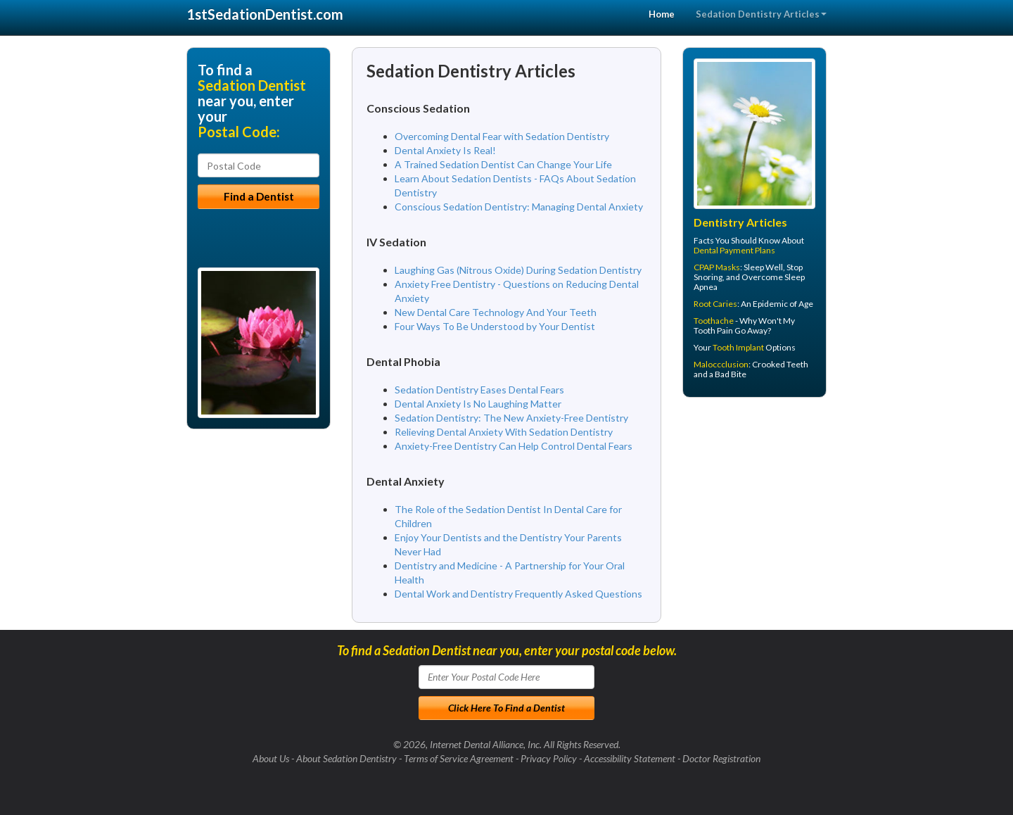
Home (662, 14)
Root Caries (715, 303)
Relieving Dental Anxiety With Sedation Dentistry (504, 432)
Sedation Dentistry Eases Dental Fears (479, 390)
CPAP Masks (717, 267)
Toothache (714, 320)
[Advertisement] (754, 517)
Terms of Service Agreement (459, 758)
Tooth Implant (738, 347)
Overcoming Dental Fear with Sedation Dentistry (502, 136)
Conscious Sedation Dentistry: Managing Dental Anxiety (519, 207)
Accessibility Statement (629, 758)
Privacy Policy (549, 758)
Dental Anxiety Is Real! (445, 150)
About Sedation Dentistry (346, 758)
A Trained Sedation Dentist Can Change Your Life (503, 164)
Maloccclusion (721, 364)
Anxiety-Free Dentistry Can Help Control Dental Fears (513, 446)
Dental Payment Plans (734, 250)
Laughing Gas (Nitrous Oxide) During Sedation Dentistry (518, 270)
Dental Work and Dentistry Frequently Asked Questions (518, 594)
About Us (271, 758)
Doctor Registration (721, 758)
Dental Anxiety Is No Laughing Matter (478, 404)
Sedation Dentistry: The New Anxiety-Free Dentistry (511, 418)
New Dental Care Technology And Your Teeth (496, 312)
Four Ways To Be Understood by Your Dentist (495, 326)
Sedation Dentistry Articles (761, 14)
